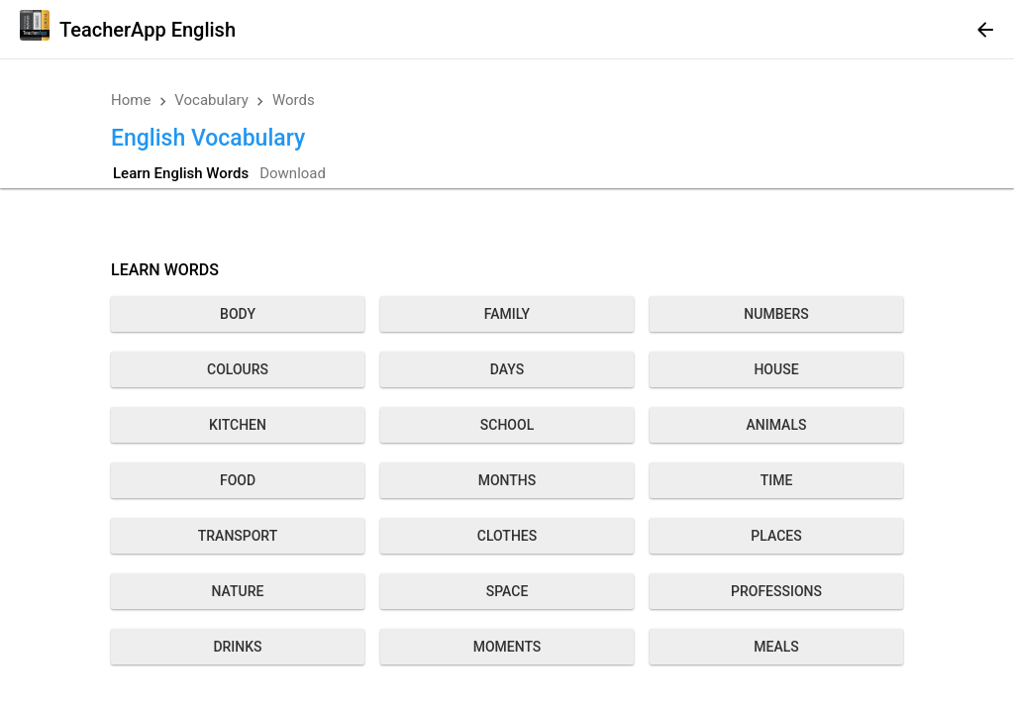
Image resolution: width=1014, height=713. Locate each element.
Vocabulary (211, 100)
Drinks (237, 647)
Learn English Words (181, 173)
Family (507, 314)
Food (237, 480)
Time (776, 480)
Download (292, 173)
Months (507, 480)
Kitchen (237, 425)
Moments (507, 647)
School (507, 425)
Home (131, 100)
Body (237, 314)
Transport (238, 536)
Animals (777, 425)
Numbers (776, 314)
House (776, 369)
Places (776, 536)
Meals (776, 647)
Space (507, 591)
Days (507, 369)
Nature (238, 591)
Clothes (507, 536)
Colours (237, 369)
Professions (776, 591)
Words (293, 100)
